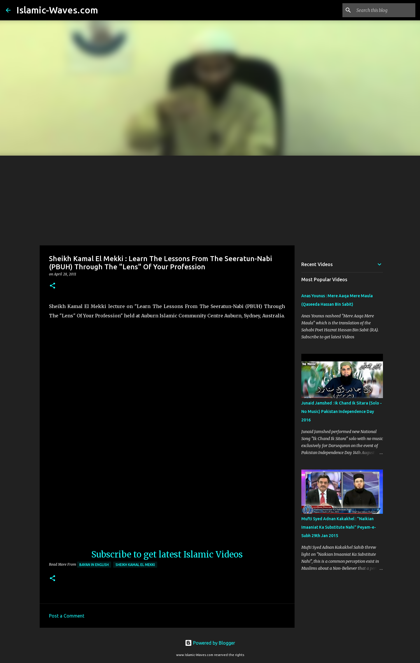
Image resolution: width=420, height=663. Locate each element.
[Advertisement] (210, 199)
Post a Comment (66, 615)
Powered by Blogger (210, 643)
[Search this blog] (384, 10)
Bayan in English (94, 565)
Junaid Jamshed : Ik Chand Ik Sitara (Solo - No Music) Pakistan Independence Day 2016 (341, 411)
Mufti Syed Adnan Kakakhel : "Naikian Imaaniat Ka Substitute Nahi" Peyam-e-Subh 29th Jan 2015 (338, 527)
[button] (52, 286)
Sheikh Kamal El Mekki (135, 565)
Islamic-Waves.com (57, 10)
